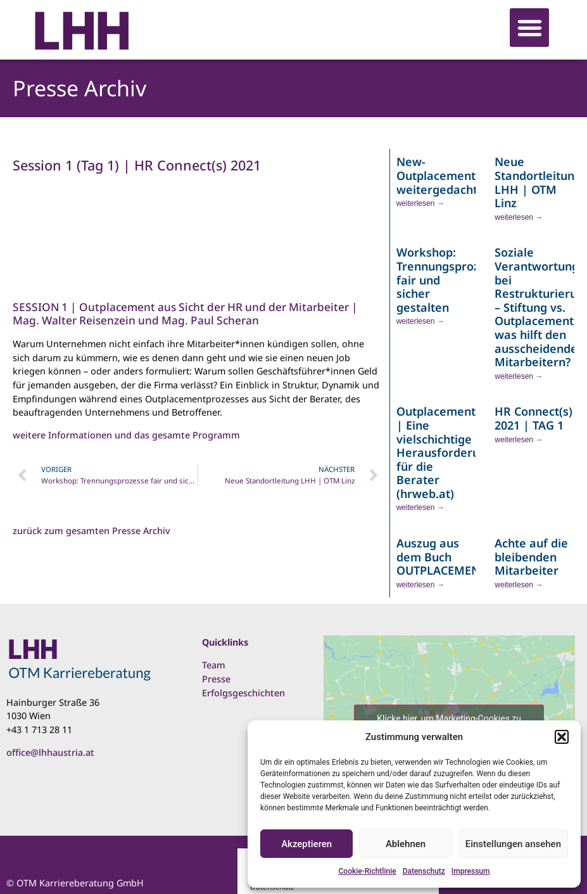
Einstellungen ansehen (513, 844)
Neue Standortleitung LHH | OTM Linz (538, 182)
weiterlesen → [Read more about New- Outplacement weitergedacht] (420, 203)
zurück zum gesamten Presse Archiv (91, 531)
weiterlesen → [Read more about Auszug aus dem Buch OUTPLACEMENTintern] (420, 584)
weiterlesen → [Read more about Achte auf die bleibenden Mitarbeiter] (519, 584)
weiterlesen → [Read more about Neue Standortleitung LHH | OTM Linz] (519, 217)
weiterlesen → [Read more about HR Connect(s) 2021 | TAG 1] (519, 439)
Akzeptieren (306, 844)
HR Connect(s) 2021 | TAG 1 (533, 418)
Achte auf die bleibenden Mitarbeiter (531, 556)
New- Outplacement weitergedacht (436, 175)
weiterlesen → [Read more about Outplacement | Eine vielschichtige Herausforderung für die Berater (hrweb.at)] (420, 507)
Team (213, 665)
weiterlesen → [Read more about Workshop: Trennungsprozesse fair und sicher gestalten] (420, 321)
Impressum (470, 871)
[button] (561, 737)
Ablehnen (406, 844)
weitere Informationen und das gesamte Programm (126, 435)
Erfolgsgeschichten (243, 693)
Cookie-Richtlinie (367, 871)
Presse (216, 679)
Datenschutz (424, 871)
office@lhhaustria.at (50, 752)
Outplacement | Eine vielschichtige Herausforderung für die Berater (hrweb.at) (444, 452)
